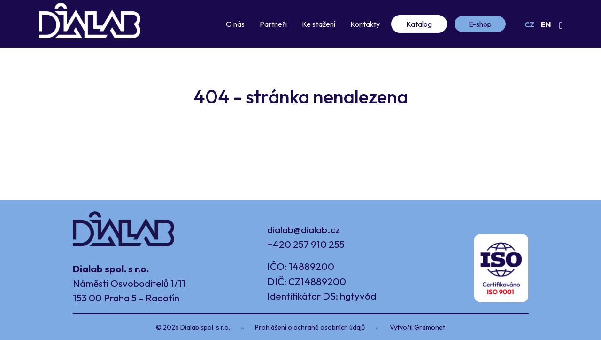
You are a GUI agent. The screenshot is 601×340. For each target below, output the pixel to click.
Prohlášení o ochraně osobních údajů (310, 327)
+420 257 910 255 (306, 244)
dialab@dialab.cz (303, 229)
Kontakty (365, 24)
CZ (529, 24)
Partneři (273, 24)
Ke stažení (318, 24)
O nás (235, 24)
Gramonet (429, 327)
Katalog (419, 24)
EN (546, 24)
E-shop (480, 24)
